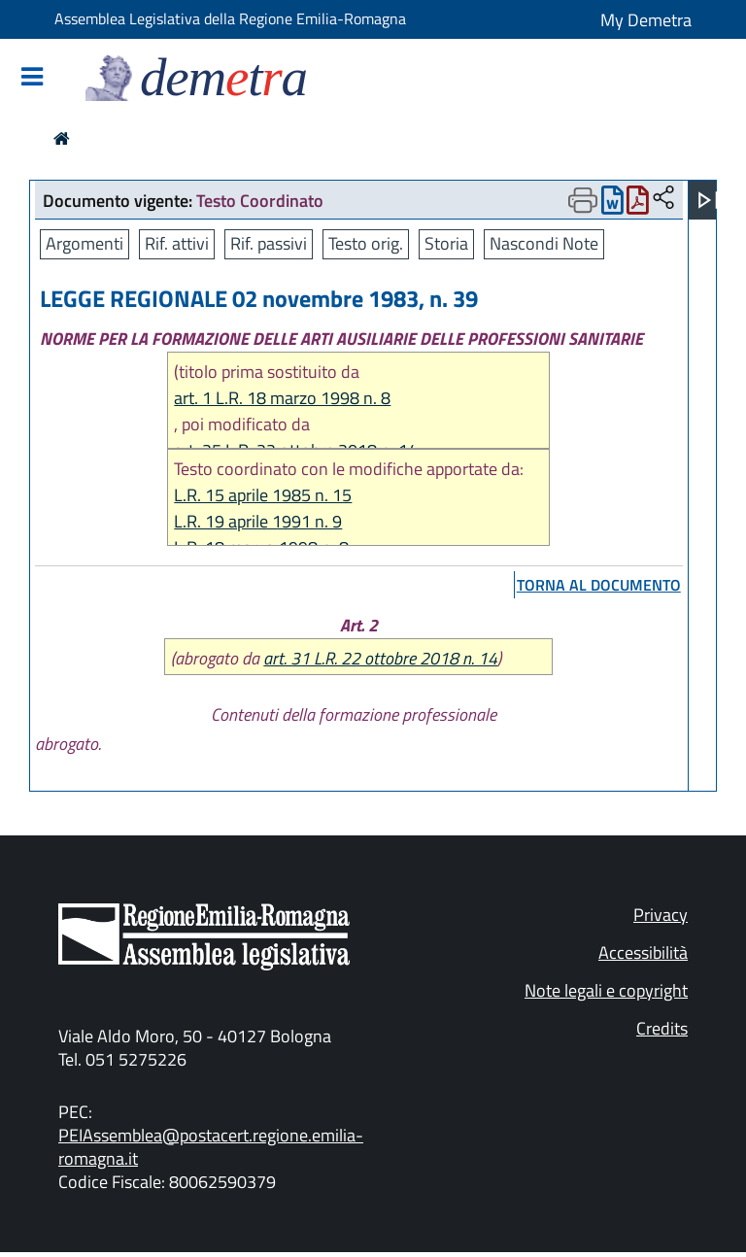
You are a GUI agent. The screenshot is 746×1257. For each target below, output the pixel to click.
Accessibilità (643, 952)
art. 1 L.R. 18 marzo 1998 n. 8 (282, 398)
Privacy (660, 914)
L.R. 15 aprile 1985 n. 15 (263, 495)
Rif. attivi (177, 243)
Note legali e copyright (606, 990)
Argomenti (84, 243)
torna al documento (599, 584)
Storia (446, 243)
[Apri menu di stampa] (582, 200)
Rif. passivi (268, 243)
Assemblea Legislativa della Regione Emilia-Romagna (230, 18)
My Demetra (646, 20)
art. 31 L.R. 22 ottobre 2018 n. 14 (380, 658)
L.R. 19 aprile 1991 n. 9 (258, 521)
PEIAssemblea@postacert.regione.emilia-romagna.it (210, 1147)
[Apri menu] (708, 200)
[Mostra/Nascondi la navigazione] (32, 78)
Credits (662, 1028)
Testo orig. (365, 243)
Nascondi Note (544, 243)
